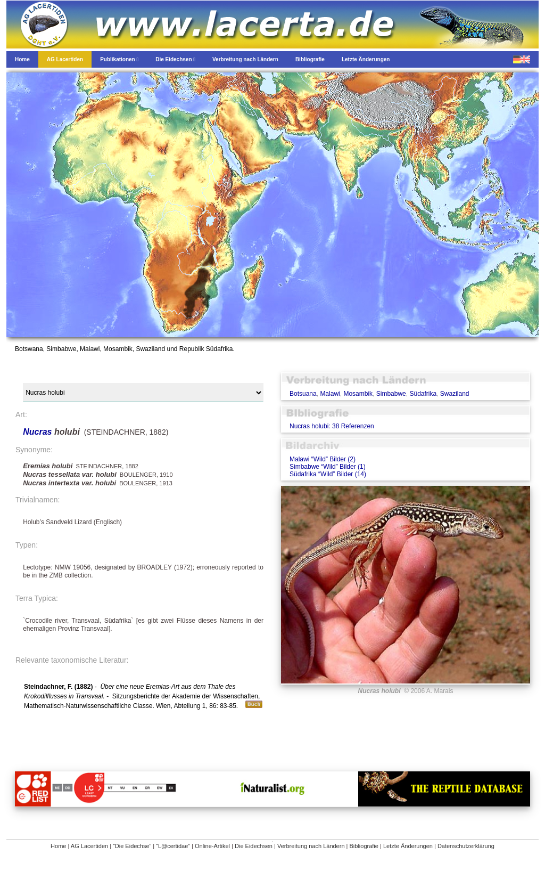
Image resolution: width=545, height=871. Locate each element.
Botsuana (303, 393)
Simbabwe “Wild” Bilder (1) (328, 466)
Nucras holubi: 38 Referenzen (332, 426)
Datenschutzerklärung (465, 846)
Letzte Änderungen (408, 846)
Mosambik (358, 393)
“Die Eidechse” (132, 846)
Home (58, 846)
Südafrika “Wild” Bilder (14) (328, 474)
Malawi (330, 393)
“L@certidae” (173, 846)
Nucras (38, 431)
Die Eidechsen (253, 846)
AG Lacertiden (89, 846)
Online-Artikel (212, 846)
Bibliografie (364, 846)
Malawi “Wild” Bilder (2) (323, 459)
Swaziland (454, 393)
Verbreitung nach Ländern (311, 846)
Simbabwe (391, 393)
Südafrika (422, 393)
